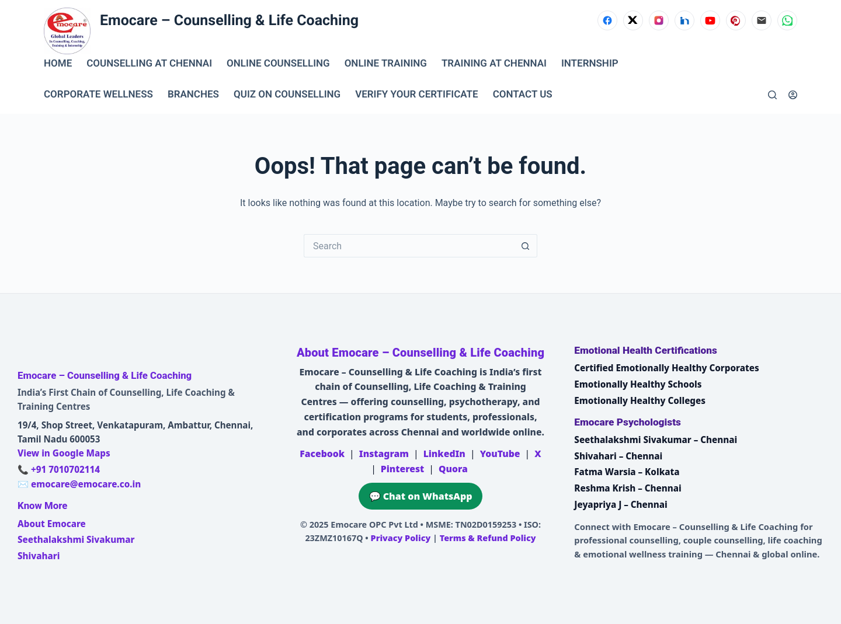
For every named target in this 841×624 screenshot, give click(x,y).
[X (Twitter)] (633, 20)
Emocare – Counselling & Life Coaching (229, 20)
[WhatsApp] (787, 20)
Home (58, 63)
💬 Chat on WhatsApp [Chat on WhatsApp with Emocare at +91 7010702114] (420, 496)
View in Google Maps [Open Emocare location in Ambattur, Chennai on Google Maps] (64, 453)
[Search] (772, 94)
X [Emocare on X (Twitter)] (537, 453)
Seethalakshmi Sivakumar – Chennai (655, 439)
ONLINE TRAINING (386, 63)
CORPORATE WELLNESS (98, 94)
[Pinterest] (736, 20)
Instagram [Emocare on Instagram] (384, 453)
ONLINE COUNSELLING (278, 63)
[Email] (762, 20)
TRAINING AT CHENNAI (494, 63)
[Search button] (525, 245)
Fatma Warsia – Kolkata (626, 471)
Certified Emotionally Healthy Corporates (666, 368)
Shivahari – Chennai (618, 456)
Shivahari (39, 556)
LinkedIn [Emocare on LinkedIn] (444, 453)
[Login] (792, 94)
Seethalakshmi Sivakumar (76, 539)
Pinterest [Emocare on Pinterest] (402, 468)
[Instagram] (659, 20)
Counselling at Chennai (149, 63)
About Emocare (52, 523)
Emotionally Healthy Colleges (640, 400)
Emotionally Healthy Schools (637, 384)
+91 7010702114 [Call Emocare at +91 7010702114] (65, 469)
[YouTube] (710, 20)
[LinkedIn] (684, 20)
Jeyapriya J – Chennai (621, 504)
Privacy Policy (401, 537)
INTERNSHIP (589, 63)
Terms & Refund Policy (488, 537)
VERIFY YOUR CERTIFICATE (416, 94)
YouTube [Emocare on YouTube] (500, 453)
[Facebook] (607, 20)
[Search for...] (409, 245)
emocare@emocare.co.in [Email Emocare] (86, 484)
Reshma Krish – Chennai (627, 488)
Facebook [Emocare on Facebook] (322, 453)
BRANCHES (193, 94)
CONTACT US (522, 94)
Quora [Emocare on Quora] (453, 468)
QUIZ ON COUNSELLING (287, 94)
